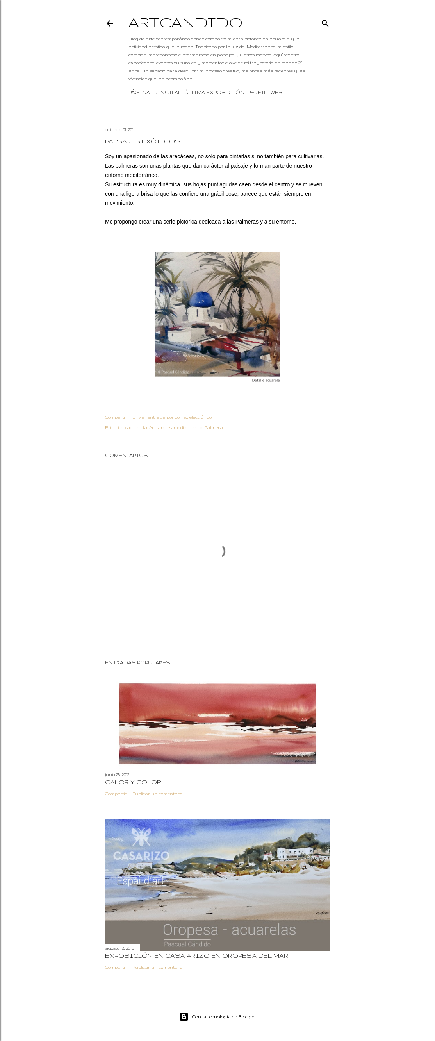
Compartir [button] (116, 417)
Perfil (257, 92)
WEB (276, 92)
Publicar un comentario (157, 793)
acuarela (137, 427)
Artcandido (185, 22)
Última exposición (214, 92)
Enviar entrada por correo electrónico (172, 417)
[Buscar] (325, 21)
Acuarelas (160, 427)
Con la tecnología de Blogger (217, 1016)
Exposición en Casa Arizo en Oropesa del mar (196, 955)
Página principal (154, 92)
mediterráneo (188, 427)
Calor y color (133, 782)
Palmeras (214, 427)
